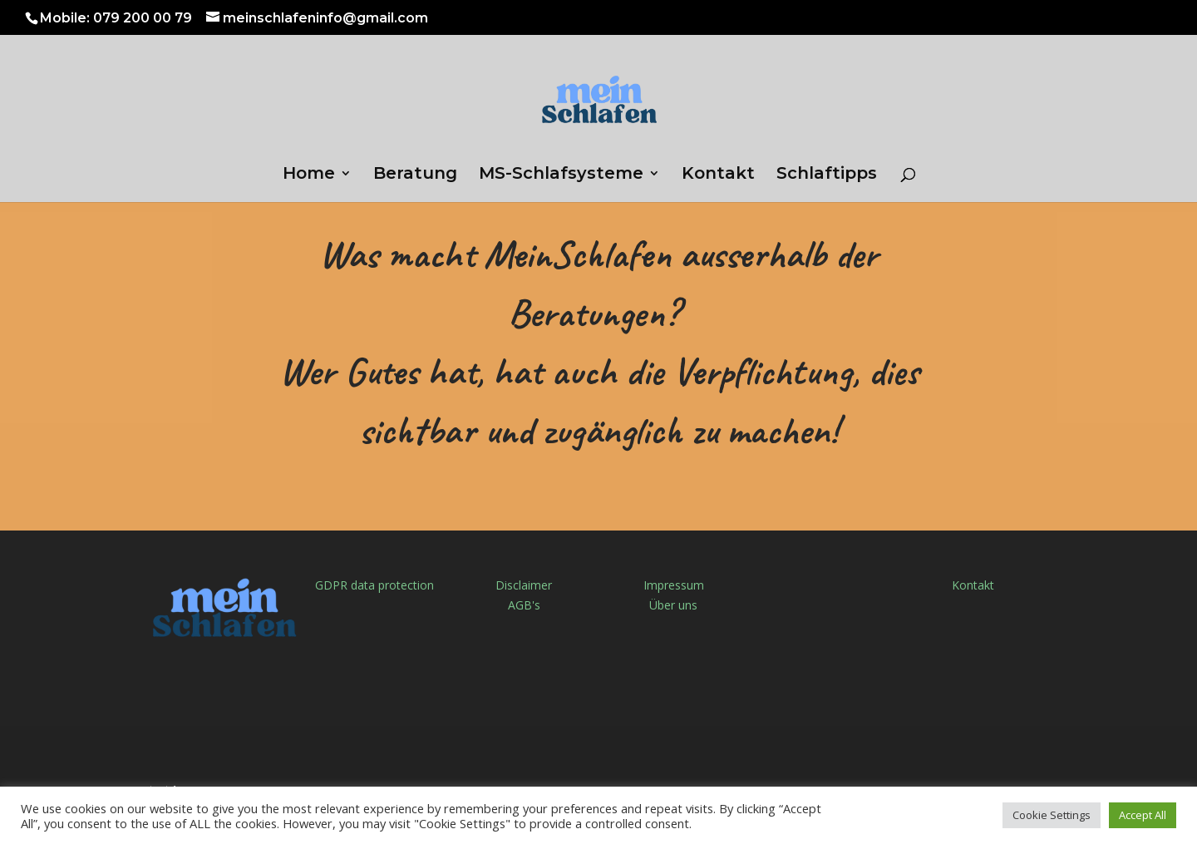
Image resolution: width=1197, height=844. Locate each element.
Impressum (673, 585)
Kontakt (718, 175)
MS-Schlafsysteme (561, 175)
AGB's (524, 605)
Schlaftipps (826, 175)
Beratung (415, 175)
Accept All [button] (1142, 814)
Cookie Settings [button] (1051, 814)
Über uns (673, 605)
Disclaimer (523, 585)
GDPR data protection (374, 585)
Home (309, 175)
